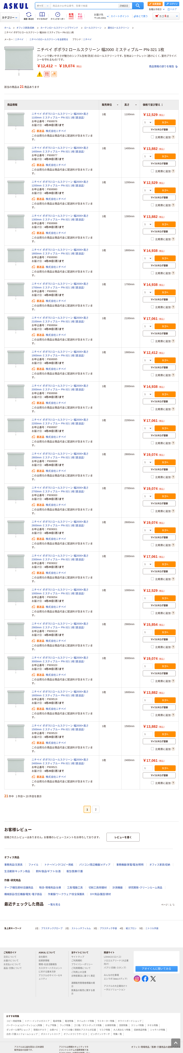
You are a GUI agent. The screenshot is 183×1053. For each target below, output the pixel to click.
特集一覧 (117, 1034)
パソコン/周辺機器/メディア (95, 864)
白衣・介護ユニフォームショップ (22, 1034)
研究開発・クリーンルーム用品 (145, 887)
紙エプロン (131, 928)
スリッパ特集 (137, 1025)
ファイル (33, 864)
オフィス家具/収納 (25, 28)
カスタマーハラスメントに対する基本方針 (50, 970)
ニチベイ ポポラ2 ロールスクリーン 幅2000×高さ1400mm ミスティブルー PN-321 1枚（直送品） (60, 149)
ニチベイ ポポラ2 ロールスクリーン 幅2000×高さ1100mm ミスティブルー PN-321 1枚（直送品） (60, 115)
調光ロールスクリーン (118, 28)
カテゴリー (9, 17)
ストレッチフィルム (81, 928)
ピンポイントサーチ (100, 1034)
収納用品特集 (140, 1030)
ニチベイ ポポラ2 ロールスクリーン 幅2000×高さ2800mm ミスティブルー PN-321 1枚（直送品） (60, 455)
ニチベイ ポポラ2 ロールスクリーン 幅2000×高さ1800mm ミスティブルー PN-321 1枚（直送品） (60, 251)
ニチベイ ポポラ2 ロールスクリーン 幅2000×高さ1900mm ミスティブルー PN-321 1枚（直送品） (60, 353)
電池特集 (69, 1021)
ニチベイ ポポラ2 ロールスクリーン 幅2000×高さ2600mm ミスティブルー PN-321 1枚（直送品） (60, 523)
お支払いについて (14, 964)
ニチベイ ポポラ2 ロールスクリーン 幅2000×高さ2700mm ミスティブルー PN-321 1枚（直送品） (60, 489)
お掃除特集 (110, 1025)
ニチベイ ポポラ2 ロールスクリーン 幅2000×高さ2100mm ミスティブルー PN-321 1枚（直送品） (60, 319)
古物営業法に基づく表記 (83, 977)
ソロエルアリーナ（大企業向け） (116, 962)
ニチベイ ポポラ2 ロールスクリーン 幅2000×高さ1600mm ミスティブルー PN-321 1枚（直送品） (60, 693)
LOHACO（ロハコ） (114, 957)
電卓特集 (57, 1021)
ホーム (7, 28)
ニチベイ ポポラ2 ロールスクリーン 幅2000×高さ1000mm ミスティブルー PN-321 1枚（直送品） (60, 591)
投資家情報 (45, 960)
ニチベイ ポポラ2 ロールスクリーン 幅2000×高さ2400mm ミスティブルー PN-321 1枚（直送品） (60, 761)
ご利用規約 (78, 960)
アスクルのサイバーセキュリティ (50, 977)
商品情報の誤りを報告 (163, 66)
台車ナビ (54, 1030)
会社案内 (44, 957)
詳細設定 (124, 6)
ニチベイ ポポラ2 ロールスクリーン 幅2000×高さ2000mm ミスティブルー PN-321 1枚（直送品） (60, 387)
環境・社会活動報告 (49, 964)
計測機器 (118, 887)
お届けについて (12, 960)
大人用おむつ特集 (121, 1030)
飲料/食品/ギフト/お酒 (48, 871)
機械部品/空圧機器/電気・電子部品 (23, 894)
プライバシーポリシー (83, 964)
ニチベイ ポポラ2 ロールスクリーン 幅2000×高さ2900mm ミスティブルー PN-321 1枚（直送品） (60, 625)
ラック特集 (65, 1025)
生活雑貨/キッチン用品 (17, 871)
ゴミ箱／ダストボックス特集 (88, 1025)
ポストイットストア (50, 1034)
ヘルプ (173, 9)
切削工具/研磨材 (98, 887)
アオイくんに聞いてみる (156, 968)
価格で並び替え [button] (152, 104)
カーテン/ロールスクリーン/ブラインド (59, 28)
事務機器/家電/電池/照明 (130, 864)
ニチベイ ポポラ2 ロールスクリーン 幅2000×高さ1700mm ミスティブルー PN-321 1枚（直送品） (60, 285)
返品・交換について (14, 968)
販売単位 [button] (110, 104)
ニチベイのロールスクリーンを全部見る (48, 39)
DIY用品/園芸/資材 (100, 894)
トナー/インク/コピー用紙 (58, 864)
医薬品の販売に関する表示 (83, 992)
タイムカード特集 (85, 1021)
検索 (138, 5)
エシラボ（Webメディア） (115, 980)
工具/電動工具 (75, 887)
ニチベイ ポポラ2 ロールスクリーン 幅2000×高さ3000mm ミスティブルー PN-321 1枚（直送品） (60, 659)
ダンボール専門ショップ (18, 1030)
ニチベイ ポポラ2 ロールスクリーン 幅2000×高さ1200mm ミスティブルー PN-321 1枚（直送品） (60, 183)
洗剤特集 (123, 1025)
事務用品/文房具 (13, 864)
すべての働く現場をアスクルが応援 (79, 1030)
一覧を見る (54, 904)
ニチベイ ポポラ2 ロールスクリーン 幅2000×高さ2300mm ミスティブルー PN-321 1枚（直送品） (60, 557)
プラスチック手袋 (108, 928)
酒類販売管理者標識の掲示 (83, 985)
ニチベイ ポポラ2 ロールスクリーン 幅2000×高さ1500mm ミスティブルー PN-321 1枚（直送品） (60, 727)
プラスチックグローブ (52, 928)
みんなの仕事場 (113, 975)
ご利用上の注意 (80, 972)
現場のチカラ (39, 1030)
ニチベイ (19, 39)
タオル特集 (152, 1025)
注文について (11, 957)
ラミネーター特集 (105, 1021)
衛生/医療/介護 (74, 871)
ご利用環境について (82, 968)
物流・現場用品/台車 (50, 887)
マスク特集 (104, 1030)
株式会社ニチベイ (56, 131)
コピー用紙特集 (13, 1021)
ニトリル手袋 (151, 928)
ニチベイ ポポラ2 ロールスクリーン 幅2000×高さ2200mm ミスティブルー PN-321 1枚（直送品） (60, 421)
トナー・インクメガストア (37, 1021)
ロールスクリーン (93, 28)
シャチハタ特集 (157, 1030)
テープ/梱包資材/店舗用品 (18, 887)
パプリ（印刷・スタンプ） (115, 969)
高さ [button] (130, 104)
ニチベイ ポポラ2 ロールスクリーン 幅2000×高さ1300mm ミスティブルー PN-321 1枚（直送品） (60, 217)
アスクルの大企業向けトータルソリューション (116, 988)
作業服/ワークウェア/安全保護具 (66, 894)
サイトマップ (77, 957)
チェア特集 (51, 1025)
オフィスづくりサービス (75, 1034)
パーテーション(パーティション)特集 (24, 1025)
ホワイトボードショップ (129, 1021)
